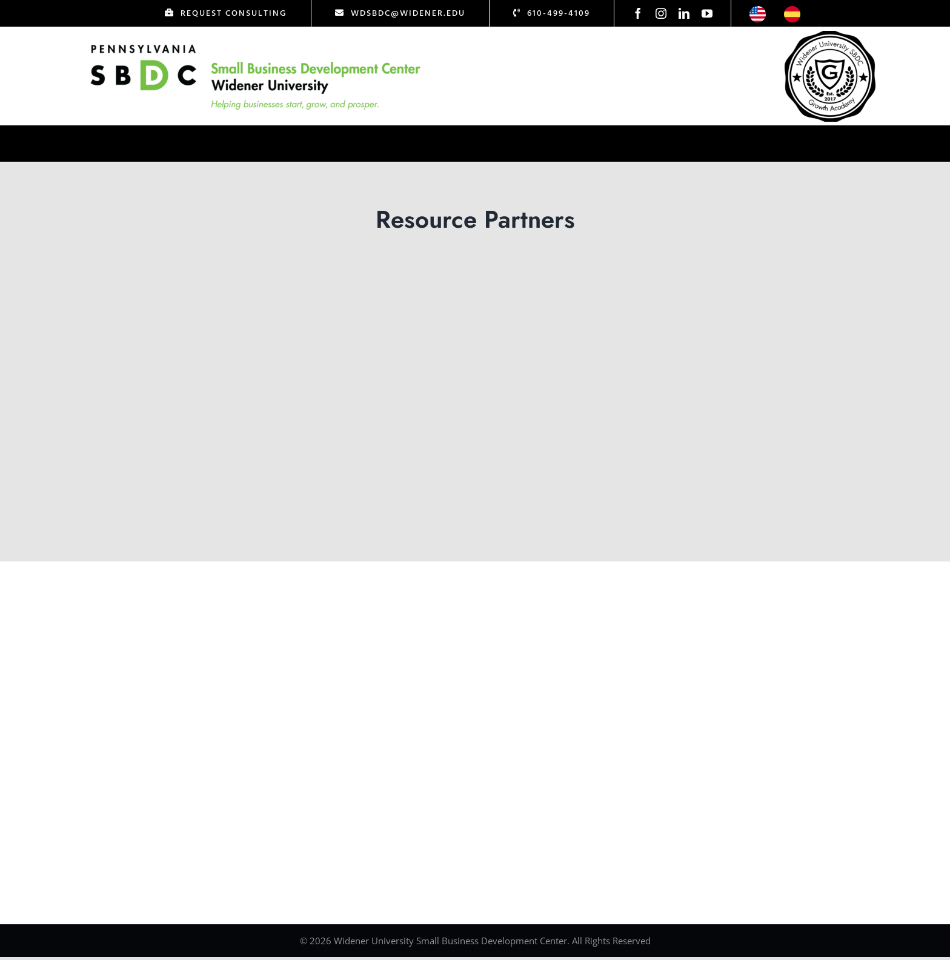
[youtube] (707, 13)
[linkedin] (684, 13)
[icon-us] (757, 11)
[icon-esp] (792, 11)
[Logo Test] (256, 44)
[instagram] (661, 13)
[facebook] (638, 13)
